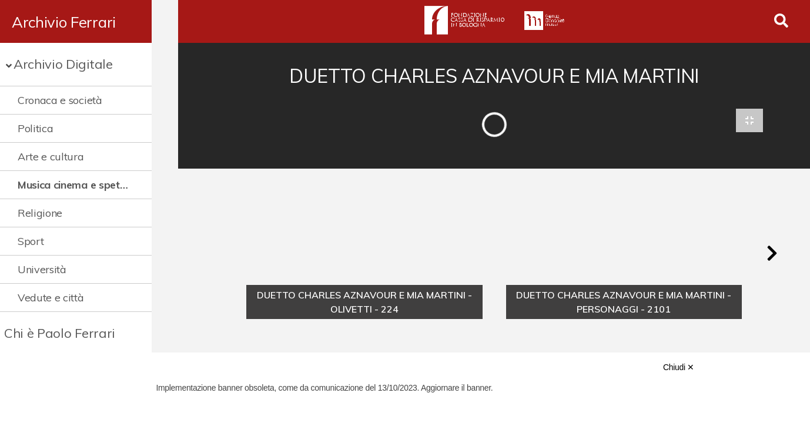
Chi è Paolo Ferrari (59, 333)
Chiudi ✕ (678, 367)
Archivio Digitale (63, 64)
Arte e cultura (51, 156)
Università (42, 269)
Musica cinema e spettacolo (84, 185)
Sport (30, 241)
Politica (35, 128)
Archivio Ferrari (64, 21)
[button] (772, 255)
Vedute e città (51, 297)
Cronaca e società (60, 100)
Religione (40, 213)
